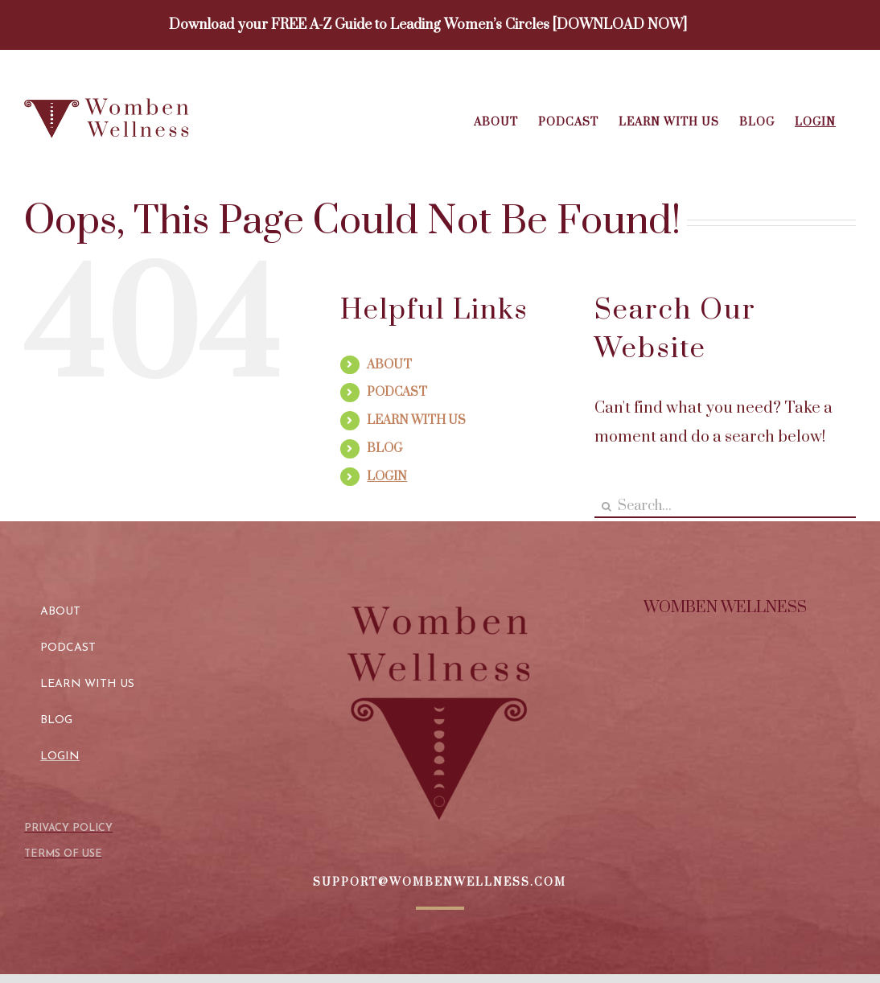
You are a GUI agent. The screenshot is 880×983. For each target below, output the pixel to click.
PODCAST (397, 392)
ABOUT (389, 364)
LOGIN (387, 476)
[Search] (606, 506)
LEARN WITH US (416, 420)
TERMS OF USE (63, 854)
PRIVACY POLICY (68, 828)
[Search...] (725, 506)
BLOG (384, 448)
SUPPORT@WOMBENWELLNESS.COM (439, 882)
